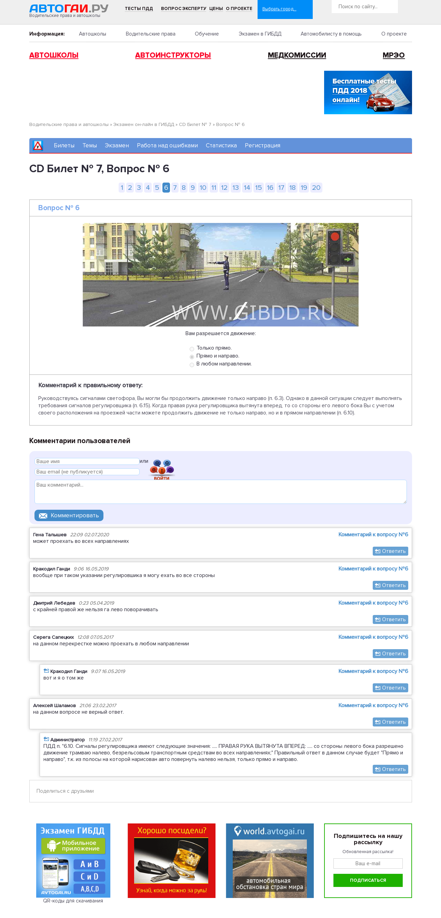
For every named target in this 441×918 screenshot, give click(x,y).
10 (203, 187)
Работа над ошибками (167, 145)
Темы (89, 145)
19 (304, 187)
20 (316, 187)
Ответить (394, 551)
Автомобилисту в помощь (331, 34)
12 (224, 187)
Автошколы (92, 34)
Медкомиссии (297, 55)
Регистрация (262, 145)
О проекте (239, 8)
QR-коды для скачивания (73, 901)
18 (292, 187)
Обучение (207, 34)
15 (258, 187)
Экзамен (117, 145)
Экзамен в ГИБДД (260, 34)
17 (281, 187)
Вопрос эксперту (183, 8)
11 (213, 187)
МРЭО (394, 55)
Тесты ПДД (139, 8)
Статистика (221, 145)
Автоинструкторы (173, 55)
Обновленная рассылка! (367, 851)
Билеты (64, 145)
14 (247, 187)
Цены (216, 8)
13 (235, 187)
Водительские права (151, 34)
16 (270, 187)
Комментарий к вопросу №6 (373, 534)
